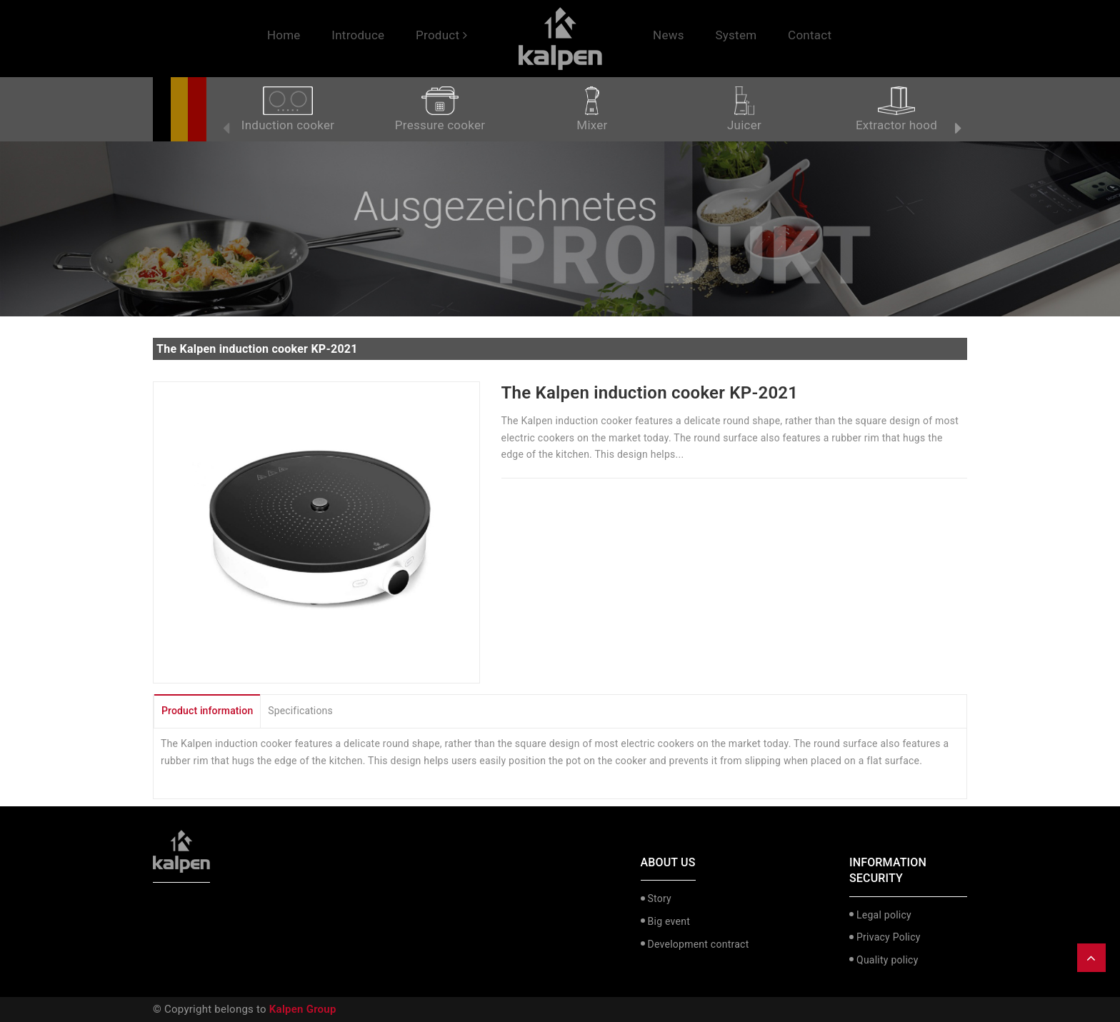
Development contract (698, 944)
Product (441, 35)
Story (659, 898)
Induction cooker (287, 109)
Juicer (744, 109)
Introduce (357, 35)
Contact (809, 35)
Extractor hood (896, 109)
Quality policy (887, 960)
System (735, 35)
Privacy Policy (888, 937)
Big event (669, 921)
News (668, 35)
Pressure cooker (440, 109)
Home (284, 35)
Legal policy (883, 915)
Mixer (591, 109)
